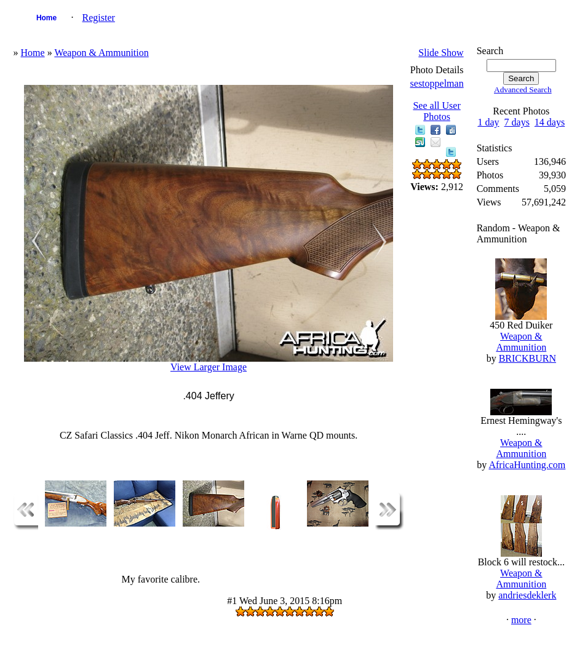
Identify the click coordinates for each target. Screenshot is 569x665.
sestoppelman (437, 83)
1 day (488, 122)
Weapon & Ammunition (101, 52)
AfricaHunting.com (526, 465)
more (521, 620)
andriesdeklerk (527, 595)
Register (98, 17)
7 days (517, 122)
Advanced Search (523, 89)
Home (46, 18)
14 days (550, 122)
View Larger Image (208, 367)
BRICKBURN (527, 358)
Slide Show (440, 52)
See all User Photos (436, 111)
